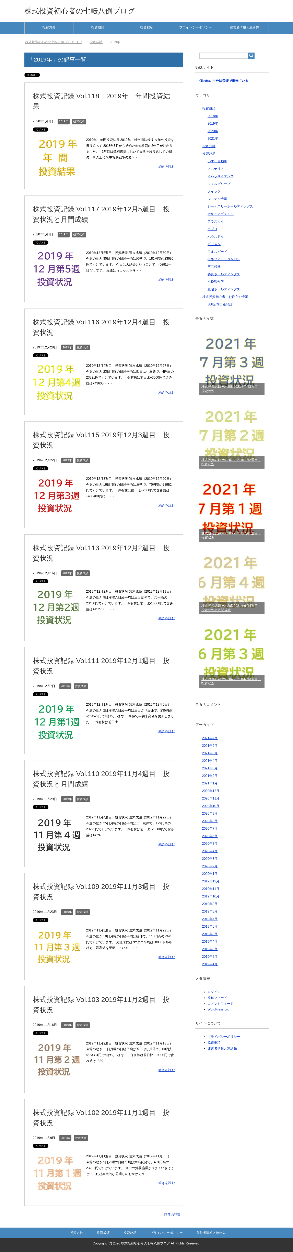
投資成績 (97, 27)
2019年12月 (210, 881)
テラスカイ (216, 221)
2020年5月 (210, 843)
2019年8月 (210, 911)
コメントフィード (221, 1003)
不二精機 (214, 266)
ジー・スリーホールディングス (230, 206)
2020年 (213, 131)
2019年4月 (210, 941)
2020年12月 (210, 791)
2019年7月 (210, 919)
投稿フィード (217, 997)
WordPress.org (218, 1009)
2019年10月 (210, 896)
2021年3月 (210, 768)
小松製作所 (216, 281)
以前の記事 (172, 1214)
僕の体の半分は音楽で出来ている (223, 80)
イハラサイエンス (221, 176)
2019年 (63, 121)
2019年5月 (210, 934)
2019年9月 (210, 904)
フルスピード (217, 251)
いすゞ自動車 (217, 161)
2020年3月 (210, 858)
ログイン (214, 992)
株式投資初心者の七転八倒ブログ (79, 11)
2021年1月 (210, 783)
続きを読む (167, 166)
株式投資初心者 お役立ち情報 (225, 297)
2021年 (213, 138)
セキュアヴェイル (221, 214)
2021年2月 (210, 776)
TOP (53, 42)
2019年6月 (210, 926)
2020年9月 (210, 813)
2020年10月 (210, 806)
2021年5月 (210, 753)
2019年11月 (210, 889)
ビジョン (214, 244)
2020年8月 (210, 821)
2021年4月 (210, 760)
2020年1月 (210, 873)
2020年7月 (210, 828)
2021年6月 (210, 745)
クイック (214, 191)
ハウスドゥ (216, 236)
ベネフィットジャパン (224, 259)
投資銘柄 (146, 27)
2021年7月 (210, 738)
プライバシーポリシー (195, 27)
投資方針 (49, 27)
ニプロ (212, 229)
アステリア (216, 168)
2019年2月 (210, 956)
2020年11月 (210, 798)
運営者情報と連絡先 (244, 27)
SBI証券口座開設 (220, 304)
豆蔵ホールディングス (224, 289)
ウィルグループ (219, 184)
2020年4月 (210, 851)
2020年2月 (210, 866)
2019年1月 (210, 964)
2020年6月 (210, 836)
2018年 (213, 116)
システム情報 (217, 199)
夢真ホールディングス (224, 274)
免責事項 (214, 1042)
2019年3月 (210, 949)
